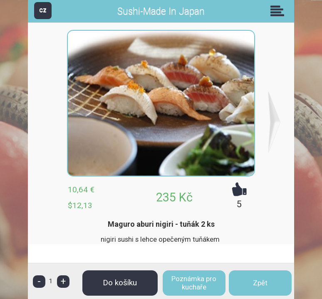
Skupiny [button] (279, 10)
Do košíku (120, 282)
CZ (43, 10)
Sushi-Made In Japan (161, 11)
